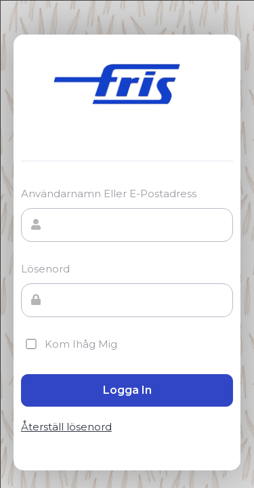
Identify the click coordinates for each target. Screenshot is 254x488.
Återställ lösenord (66, 427)
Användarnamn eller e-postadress (108, 193)
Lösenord (45, 268)
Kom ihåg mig (69, 344)
